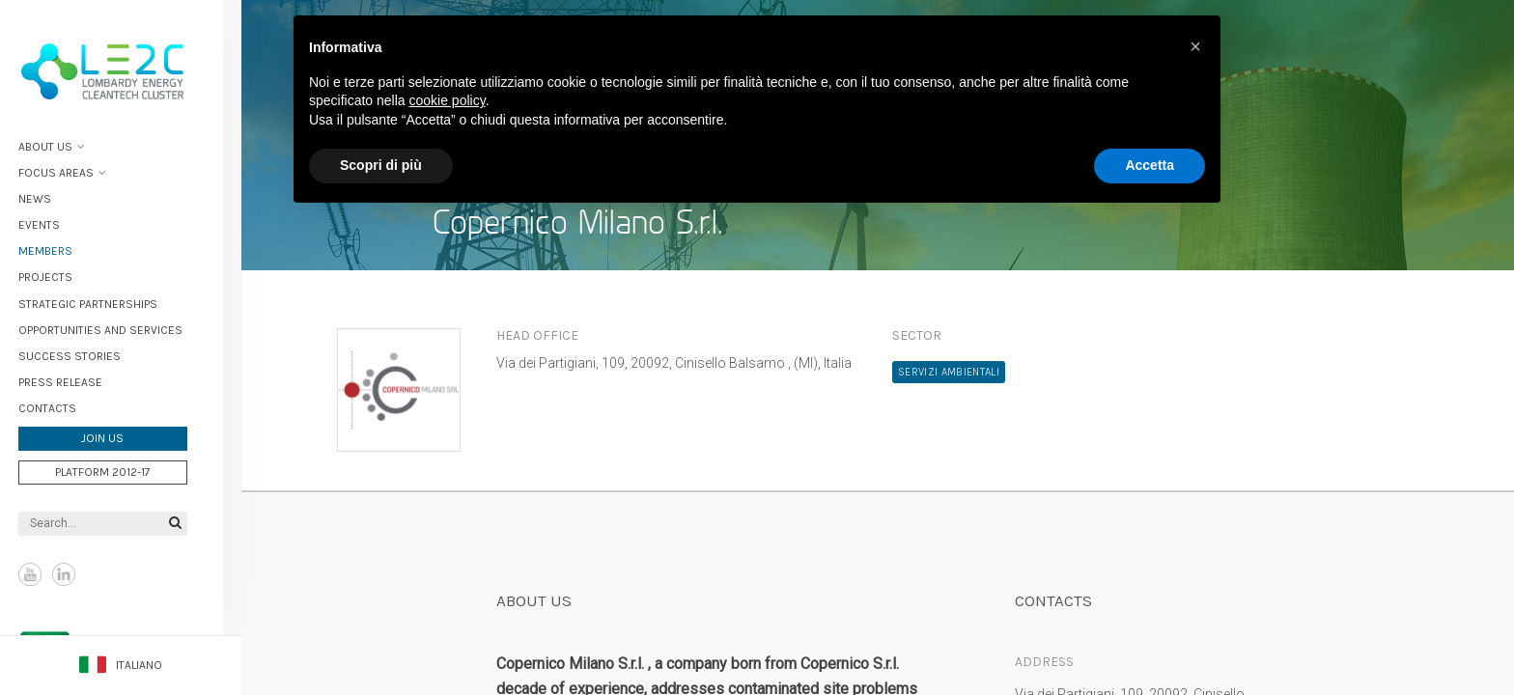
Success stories (88, 352)
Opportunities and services (119, 326)
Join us (120, 435)
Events (57, 221)
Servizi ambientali (948, 372)
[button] (1195, 46)
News (53, 195)
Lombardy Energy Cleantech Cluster (121, 67)
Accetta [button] (1149, 165)
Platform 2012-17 (121, 468)
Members (64, 248)
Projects (64, 274)
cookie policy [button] (447, 100)
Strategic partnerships (106, 300)
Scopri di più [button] (381, 165)
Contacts (66, 404)
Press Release (79, 378)
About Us (64, 143)
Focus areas (74, 169)
